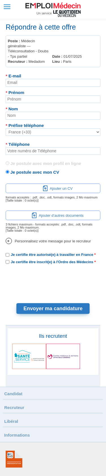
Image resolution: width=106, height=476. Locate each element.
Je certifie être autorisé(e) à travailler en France (52, 254)
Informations (17, 435)
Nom (12, 108)
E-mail (13, 75)
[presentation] (53, 281)
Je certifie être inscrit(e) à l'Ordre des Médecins (52, 262)
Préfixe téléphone (25, 125)
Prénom (15, 92)
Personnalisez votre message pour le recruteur (48, 241)
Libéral (11, 421)
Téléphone (18, 144)
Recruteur (14, 407)
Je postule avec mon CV (34, 172)
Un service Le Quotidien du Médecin (59, 13)
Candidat (13, 393)
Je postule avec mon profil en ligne (45, 163)
